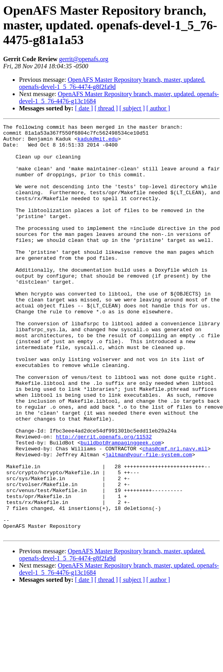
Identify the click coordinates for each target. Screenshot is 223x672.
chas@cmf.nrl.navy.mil (175, 514)
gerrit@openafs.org (83, 59)
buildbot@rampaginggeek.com (121, 506)
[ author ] (158, 108)
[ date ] (84, 108)
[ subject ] (132, 108)
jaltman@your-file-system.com (148, 521)
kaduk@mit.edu (97, 142)
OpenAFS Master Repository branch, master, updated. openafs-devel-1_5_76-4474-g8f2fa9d (112, 83)
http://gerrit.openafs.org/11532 (104, 499)
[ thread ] (106, 108)
